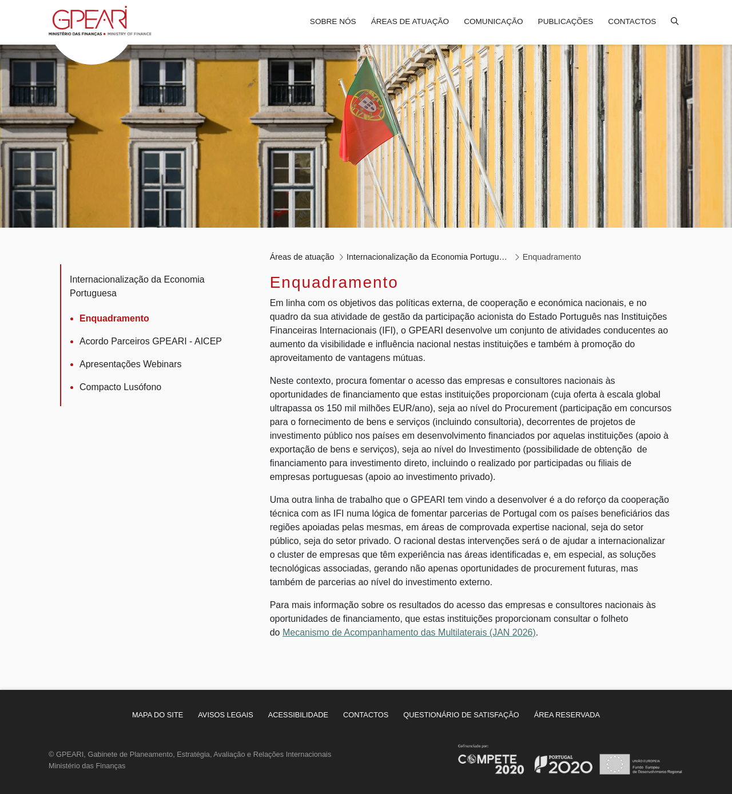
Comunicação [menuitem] (493, 21)
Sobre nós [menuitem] (333, 21)
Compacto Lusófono (120, 387)
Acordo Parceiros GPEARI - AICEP (150, 341)
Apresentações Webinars (130, 364)
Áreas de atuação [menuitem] (410, 21)
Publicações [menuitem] (566, 21)
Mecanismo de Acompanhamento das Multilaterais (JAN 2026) (409, 632)
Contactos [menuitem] (632, 21)
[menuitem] (158, 715)
